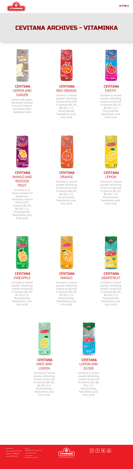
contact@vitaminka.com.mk (33, 450)
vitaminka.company (30, 453)
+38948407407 (15, 453)
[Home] (66, 451)
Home (8, 462)
